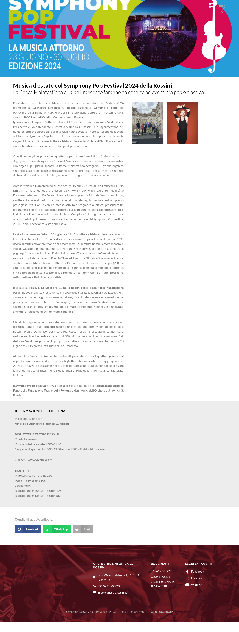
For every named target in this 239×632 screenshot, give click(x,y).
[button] (28, 538)
